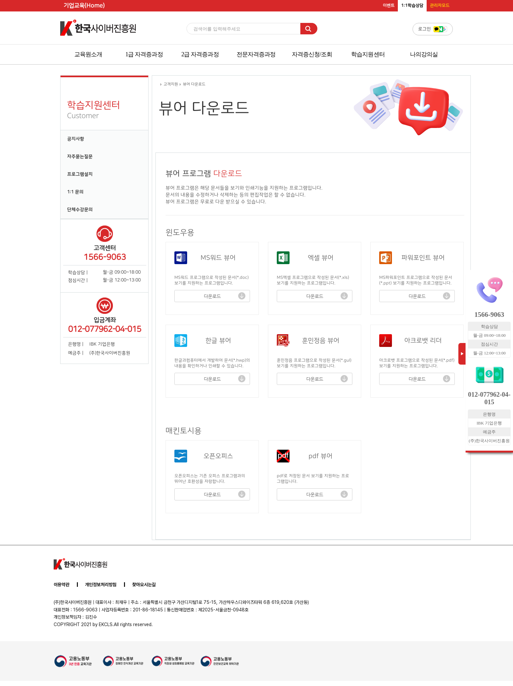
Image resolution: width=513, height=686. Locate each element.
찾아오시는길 (144, 584)
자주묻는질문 (80, 156)
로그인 (432, 29)
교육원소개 (88, 54)
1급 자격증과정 (144, 54)
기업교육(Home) (84, 5)
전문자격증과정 (256, 54)
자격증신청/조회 (312, 54)
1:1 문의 (75, 192)
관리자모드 (440, 5)
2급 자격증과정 (200, 54)
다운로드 (212, 296)
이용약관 (61, 584)
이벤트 (389, 5)
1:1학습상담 (412, 5)
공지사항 (75, 139)
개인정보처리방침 (100, 584)
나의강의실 (424, 54)
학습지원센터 (368, 54)
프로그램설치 (80, 174)
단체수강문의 (80, 209)
